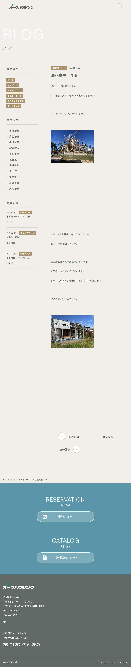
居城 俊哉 (14, 165)
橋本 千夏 (14, 153)
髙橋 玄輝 (14, 182)
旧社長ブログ (14, 106)
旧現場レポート (15, 95)
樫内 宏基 (14, 130)
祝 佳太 (13, 159)
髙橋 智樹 (14, 136)
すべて (11, 80)
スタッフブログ (15, 90)
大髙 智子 (14, 188)
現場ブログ (13, 85)
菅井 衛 (13, 177)
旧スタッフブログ (16, 100)
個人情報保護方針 (10, 662)
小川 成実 (14, 142)
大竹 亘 (13, 171)
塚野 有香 (14, 148)
